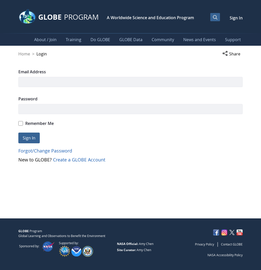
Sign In (236, 18)
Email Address (32, 72)
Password (27, 99)
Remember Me (36, 123)
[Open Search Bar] (215, 17)
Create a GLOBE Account (79, 160)
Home (24, 54)
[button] (232, 54)
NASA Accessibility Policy (225, 255)
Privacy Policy (204, 244)
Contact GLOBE (232, 244)
